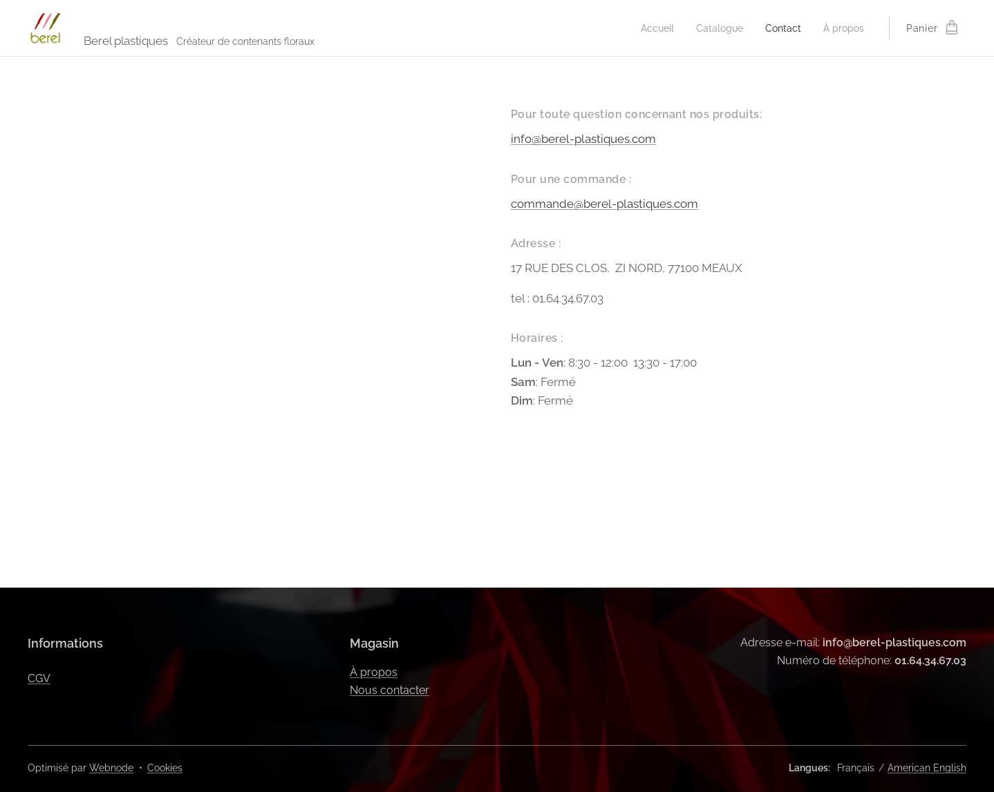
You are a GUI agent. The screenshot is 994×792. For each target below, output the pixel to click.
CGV (39, 678)
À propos (373, 672)
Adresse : (536, 243)
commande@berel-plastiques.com (604, 204)
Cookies (164, 767)
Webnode (111, 767)
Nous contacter (389, 690)
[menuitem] (647, 28)
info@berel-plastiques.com (583, 139)
